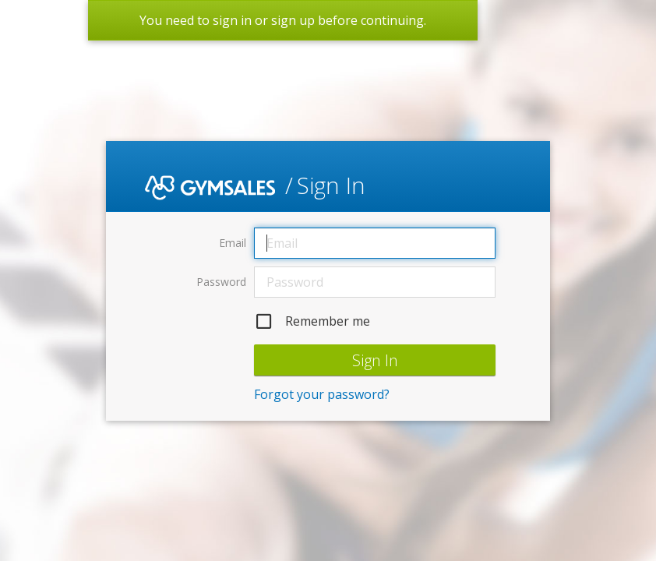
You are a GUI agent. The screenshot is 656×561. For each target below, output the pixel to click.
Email (232, 242)
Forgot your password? (322, 394)
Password (221, 281)
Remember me (312, 321)
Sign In (375, 360)
